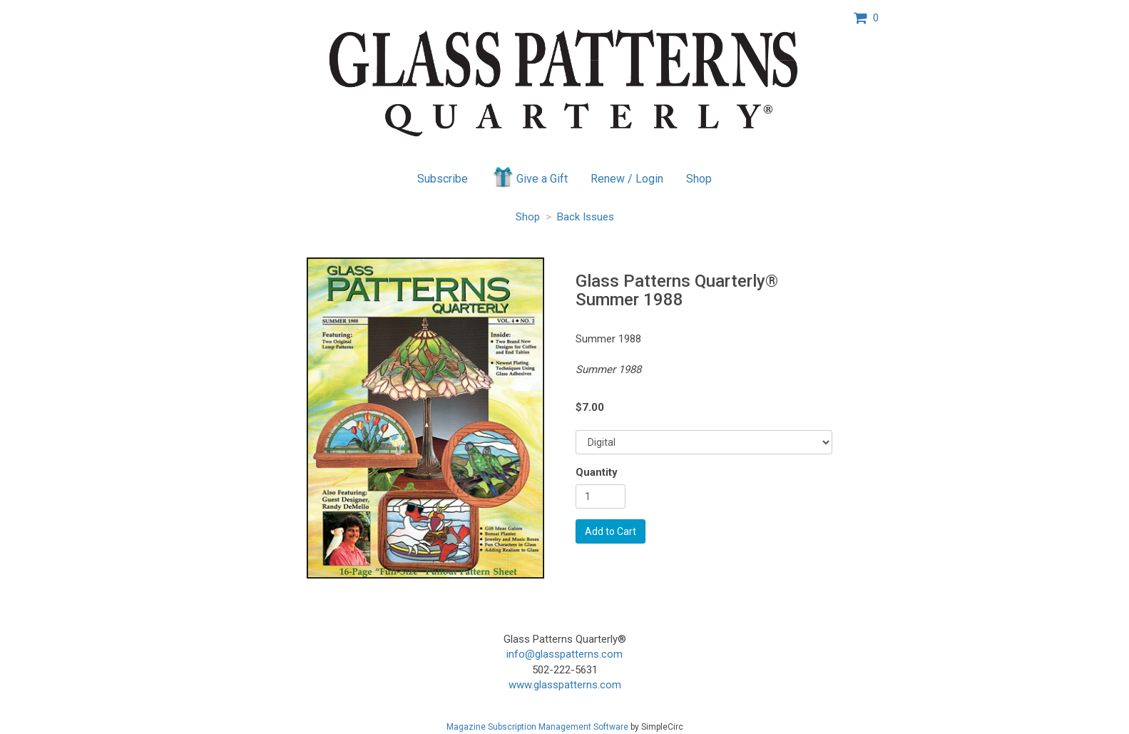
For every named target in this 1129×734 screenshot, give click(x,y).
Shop (699, 178)
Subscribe (442, 178)
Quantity (597, 472)
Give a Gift (529, 177)
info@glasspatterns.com (564, 654)
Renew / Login (627, 178)
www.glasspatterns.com (565, 684)
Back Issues (585, 216)
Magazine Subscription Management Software (537, 727)
